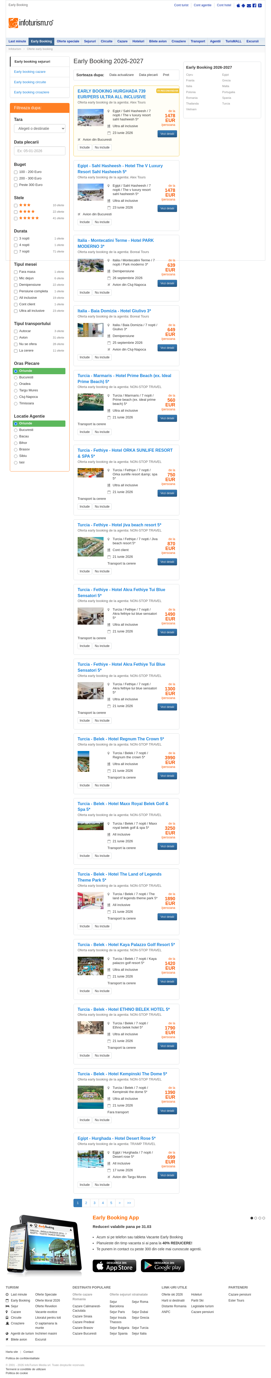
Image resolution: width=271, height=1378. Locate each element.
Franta (190, 80)
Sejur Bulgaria (119, 1328)
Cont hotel (224, 5)
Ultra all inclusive (39, 310)
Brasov (22, 449)
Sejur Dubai (140, 1312)
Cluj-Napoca (26, 397)
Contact (28, 1351)
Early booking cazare (29, 72)
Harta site (12, 1351)
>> (129, 1203)
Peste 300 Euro (28, 185)
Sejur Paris (117, 1312)
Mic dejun (39, 278)
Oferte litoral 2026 (47, 1300)
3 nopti (39, 238)
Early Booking (41, 41)
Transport (198, 41)
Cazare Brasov (83, 1328)
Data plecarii (148, 75)
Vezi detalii (167, 133)
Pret (166, 75)
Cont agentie (203, 5)
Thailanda (192, 103)
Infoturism (31, 23)
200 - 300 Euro (28, 178)
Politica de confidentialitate (22, 1358)
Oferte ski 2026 (172, 1294)
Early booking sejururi (32, 61)
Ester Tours (236, 1300)
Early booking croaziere (31, 92)
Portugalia (228, 92)
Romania (192, 97)
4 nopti (39, 245)
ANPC (166, 1312)
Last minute (17, 41)
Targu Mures (26, 390)
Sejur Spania (119, 1333)
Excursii (253, 41)
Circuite (106, 41)
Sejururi (90, 41)
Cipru (189, 74)
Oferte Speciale (46, 1294)
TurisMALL (234, 41)
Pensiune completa (39, 291)
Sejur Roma (140, 1302)
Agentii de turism (20, 1333)
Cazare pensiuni (202, 1312)
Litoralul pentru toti (48, 1317)
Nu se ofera (39, 344)
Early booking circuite (30, 82)
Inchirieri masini (46, 1333)
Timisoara (24, 403)
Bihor (20, 443)
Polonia (191, 92)
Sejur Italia (139, 1333)
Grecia (226, 80)
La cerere (39, 350)
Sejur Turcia (140, 1328)
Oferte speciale (68, 41)
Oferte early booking (40, 48)
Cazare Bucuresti (85, 1333)
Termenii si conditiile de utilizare (26, 1369)
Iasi (19, 462)
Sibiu (20, 456)
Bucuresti (23, 377)
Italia (189, 86)
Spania (226, 97)
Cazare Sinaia (82, 1316)
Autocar (39, 331)
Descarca (114, 1265)
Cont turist (181, 5)
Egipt (225, 74)
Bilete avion (158, 41)
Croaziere (179, 41)
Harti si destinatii (173, 1300)
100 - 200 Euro (28, 172)
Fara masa (39, 271)
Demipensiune (39, 284)
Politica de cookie (17, 1373)
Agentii (215, 41)
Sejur (12, 1306)
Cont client (39, 304)
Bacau (21, 436)
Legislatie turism (202, 1306)
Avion (39, 337)
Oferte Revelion (46, 1306)
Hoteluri (138, 41)
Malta (225, 86)
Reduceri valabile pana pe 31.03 (122, 1226)
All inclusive (39, 297)
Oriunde (23, 371)
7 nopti (39, 251)
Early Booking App (116, 1217)
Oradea (22, 384)
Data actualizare (122, 75)
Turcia (226, 103)
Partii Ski (197, 1300)
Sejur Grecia (140, 1317)
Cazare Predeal (83, 1322)
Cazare (122, 41)
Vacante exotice (46, 1312)
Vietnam (191, 109)
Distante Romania (174, 1306)
